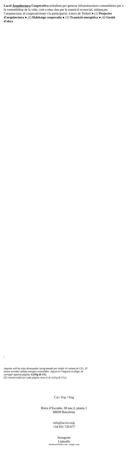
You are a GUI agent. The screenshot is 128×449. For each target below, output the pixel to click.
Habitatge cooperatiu (47, 17)
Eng (71, 397)
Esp (63, 397)
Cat (56, 397)
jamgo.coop (74, 444)
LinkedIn (64, 441)
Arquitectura (21, 5)
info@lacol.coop (64, 423)
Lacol (8, 5)
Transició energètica (84, 17)
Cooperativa (40, 5)
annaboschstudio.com (58, 444)
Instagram (64, 437)
